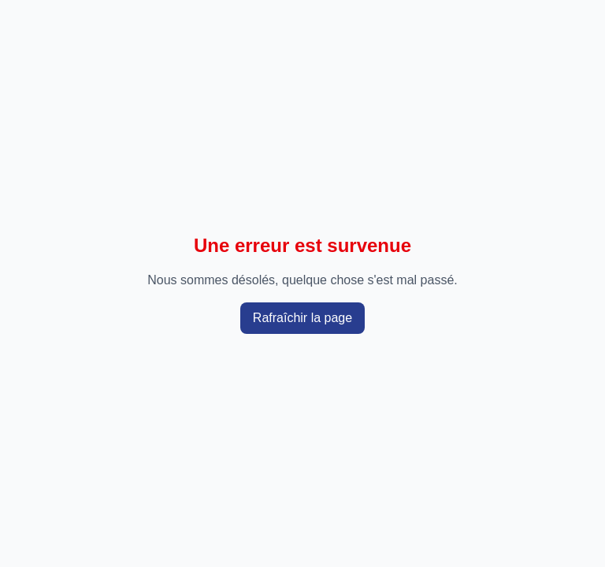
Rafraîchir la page (302, 317)
